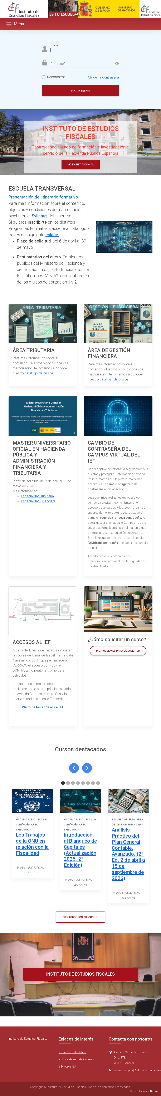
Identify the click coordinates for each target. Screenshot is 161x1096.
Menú (15, 24)
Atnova (154, 1091)
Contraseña (58, 64)
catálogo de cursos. (39, 373)
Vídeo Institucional (81, 164)
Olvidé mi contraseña (103, 77)
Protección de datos (72, 1052)
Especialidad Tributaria (37, 496)
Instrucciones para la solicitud (118, 650)
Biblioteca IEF (67, 1066)
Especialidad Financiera (38, 501)
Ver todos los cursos (80, 917)
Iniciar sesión (80, 90)
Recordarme (56, 77)
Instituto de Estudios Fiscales (80, 974)
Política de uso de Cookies (76, 1059)
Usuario (54, 45)
